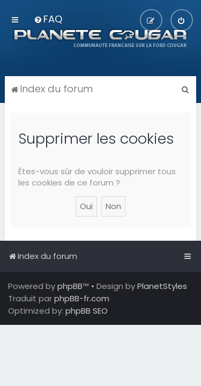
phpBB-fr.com (81, 298)
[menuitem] (48, 19)
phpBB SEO (86, 310)
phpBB (70, 286)
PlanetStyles (162, 286)
